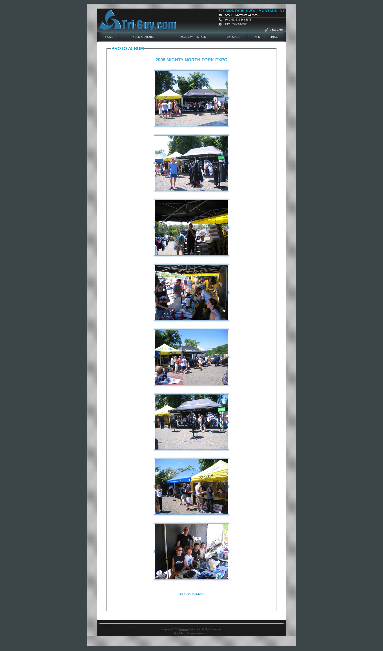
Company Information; (197, 633)
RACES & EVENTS (142, 36)
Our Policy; (179, 633)
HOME (109, 36)
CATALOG (233, 36)
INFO (257, 36)
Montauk (183, 629)
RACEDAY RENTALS (193, 36)
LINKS (274, 36)
